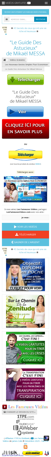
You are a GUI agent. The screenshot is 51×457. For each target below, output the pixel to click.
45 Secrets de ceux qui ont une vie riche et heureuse (30, 30)
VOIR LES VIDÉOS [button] (25, 226)
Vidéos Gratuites (17, 60)
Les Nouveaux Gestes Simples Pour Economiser (26, 64)
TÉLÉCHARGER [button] (25, 234)
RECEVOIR (40, 19)
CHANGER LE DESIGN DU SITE (19, 412)
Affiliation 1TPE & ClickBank (17, 438)
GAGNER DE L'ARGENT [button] (26, 242)
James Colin (17, 441)
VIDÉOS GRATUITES (16, 3)
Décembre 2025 (32, 441)
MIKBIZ (38, 164)
